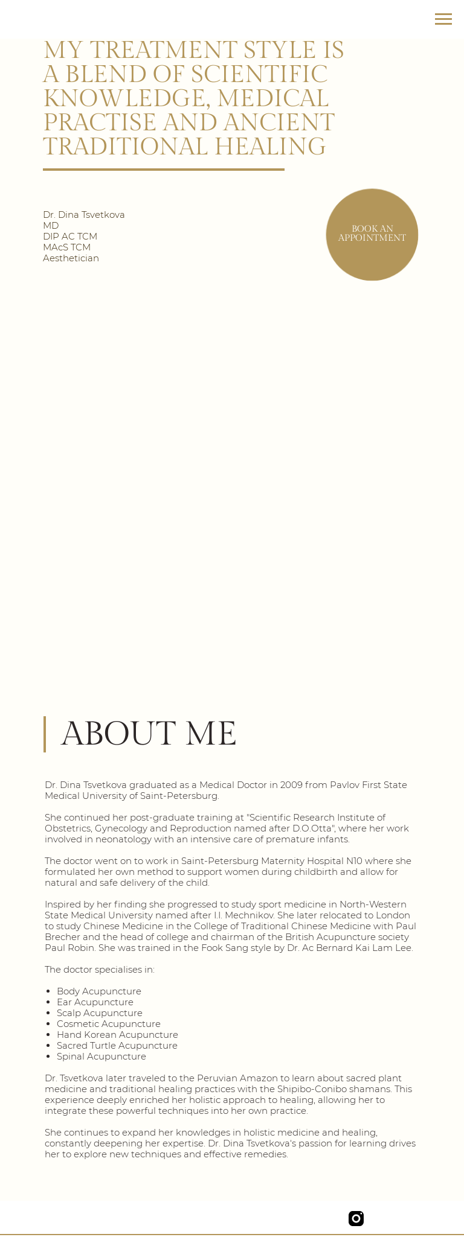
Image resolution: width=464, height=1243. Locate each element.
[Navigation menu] (443, 19)
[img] (329, 1218)
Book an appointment (372, 233)
